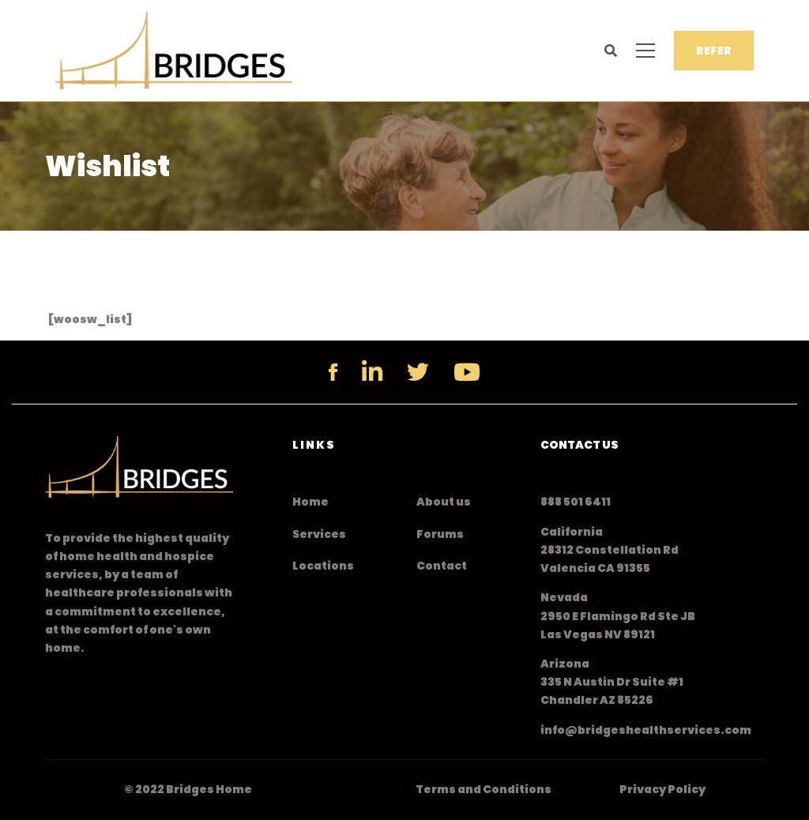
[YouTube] (466, 372)
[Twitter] (418, 372)
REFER (714, 50)
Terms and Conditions (483, 789)
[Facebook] (333, 372)
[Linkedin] (372, 372)
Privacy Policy (662, 789)
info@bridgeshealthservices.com (645, 730)
